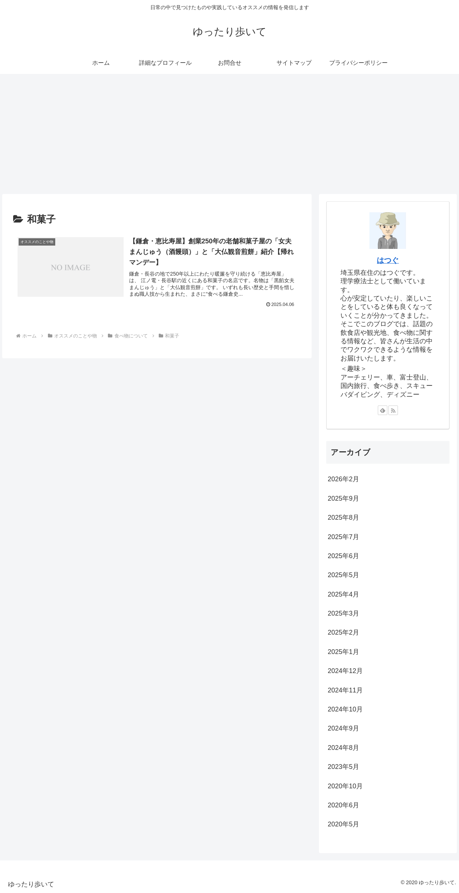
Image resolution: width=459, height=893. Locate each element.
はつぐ (388, 260)
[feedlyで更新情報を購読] (382, 410)
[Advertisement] (229, 134)
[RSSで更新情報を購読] (393, 410)
